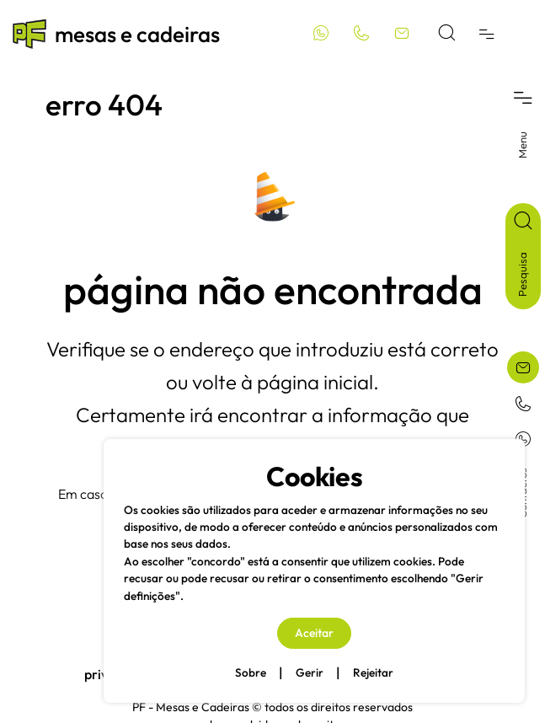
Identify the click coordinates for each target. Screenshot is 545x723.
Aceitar (314, 632)
